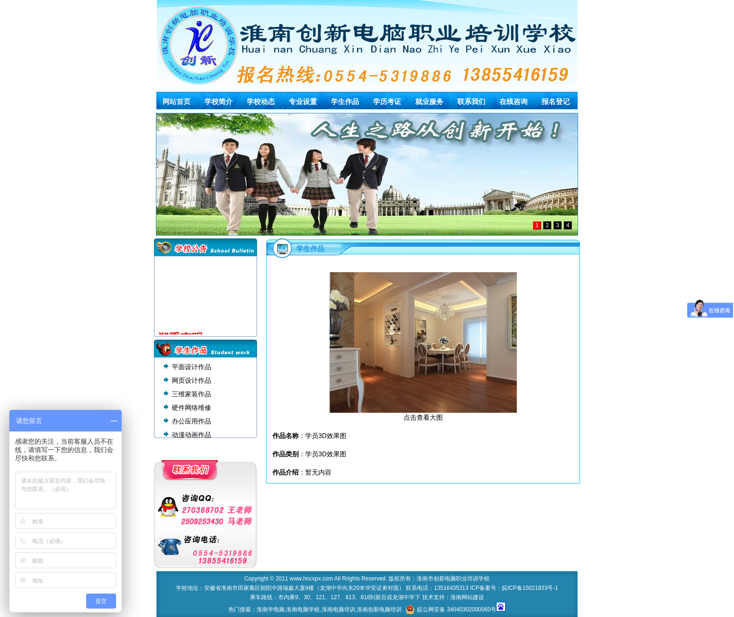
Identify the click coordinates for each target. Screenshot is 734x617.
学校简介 (219, 101)
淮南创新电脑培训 (379, 609)
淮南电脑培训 (338, 609)
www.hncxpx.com (311, 578)
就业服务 (429, 101)
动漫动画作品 (191, 435)
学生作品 (345, 101)
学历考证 (387, 101)
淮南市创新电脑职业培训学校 (453, 578)
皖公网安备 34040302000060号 (450, 609)
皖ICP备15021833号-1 (530, 588)
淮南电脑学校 (303, 609)
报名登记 (556, 101)
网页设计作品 (191, 380)
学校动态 (261, 101)
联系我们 (471, 101)
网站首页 (176, 101)
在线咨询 (513, 101)
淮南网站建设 (467, 597)
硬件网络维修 (191, 407)
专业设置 (303, 101)
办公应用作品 (191, 421)
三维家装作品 (191, 394)
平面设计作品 (191, 367)
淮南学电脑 (271, 609)
